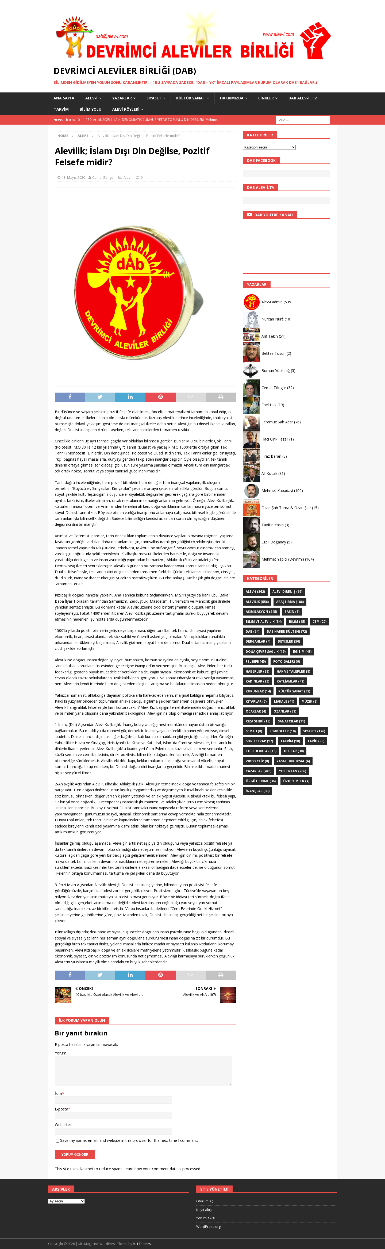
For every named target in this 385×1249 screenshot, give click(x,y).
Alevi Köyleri (126, 109)
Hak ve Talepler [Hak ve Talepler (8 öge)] (293, 671)
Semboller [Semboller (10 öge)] (283, 731)
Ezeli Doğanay (273, 542)
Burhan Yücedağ (275, 370)
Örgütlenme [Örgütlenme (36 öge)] (261, 781)
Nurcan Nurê (272, 319)
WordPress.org (208, 1226)
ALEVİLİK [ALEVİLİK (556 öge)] (257, 601)
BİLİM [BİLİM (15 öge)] (297, 621)
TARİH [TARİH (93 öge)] (315, 741)
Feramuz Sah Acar (277, 421)
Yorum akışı (205, 1218)
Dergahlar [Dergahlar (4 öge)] (258, 641)
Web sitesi (63, 1124)
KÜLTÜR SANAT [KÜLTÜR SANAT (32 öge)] (294, 691)
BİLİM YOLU (90, 109)
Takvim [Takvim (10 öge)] (290, 741)
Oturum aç (204, 1201)
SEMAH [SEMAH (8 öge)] (254, 731)
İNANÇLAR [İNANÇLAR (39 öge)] (258, 791)
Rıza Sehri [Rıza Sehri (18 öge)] (258, 721)
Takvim (61, 109)
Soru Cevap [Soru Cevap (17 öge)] (259, 741)
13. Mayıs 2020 (73, 177)
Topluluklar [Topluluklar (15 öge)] (261, 751)
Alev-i (91, 97)
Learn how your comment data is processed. (162, 1168)
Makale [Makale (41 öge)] (284, 701)
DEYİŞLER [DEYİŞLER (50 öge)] (289, 641)
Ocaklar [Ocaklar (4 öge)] (256, 711)
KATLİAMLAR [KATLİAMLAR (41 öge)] (290, 681)
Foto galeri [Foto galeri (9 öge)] (286, 661)
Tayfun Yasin (272, 524)
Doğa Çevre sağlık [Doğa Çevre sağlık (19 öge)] (266, 651)
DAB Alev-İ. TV (302, 97)
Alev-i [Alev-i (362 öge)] (255, 591)
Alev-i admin (272, 301)
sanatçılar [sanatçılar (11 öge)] (291, 721)
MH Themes (142, 1243)
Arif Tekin (269, 336)
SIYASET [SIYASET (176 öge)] (314, 731)
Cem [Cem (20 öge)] (319, 621)
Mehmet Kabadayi (277, 490)
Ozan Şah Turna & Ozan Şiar (286, 507)
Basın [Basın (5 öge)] (291, 611)
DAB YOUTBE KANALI (274, 214)
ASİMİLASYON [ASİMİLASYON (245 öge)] (261, 611)
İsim (58, 1093)
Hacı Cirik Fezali (274, 439)
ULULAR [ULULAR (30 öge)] (294, 751)
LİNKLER (266, 97)
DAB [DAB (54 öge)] (252, 631)
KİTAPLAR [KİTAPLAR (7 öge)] (256, 701)
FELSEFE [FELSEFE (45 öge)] (256, 661)
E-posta (61, 1109)
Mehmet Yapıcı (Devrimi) (282, 559)
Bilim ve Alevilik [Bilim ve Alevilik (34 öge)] (264, 621)
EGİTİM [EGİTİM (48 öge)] (302, 651)
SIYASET (154, 97)
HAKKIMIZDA (232, 97)
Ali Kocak (269, 473)
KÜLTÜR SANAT (190, 97)
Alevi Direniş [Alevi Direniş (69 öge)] (287, 591)
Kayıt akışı (204, 1209)
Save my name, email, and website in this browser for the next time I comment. (129, 1140)
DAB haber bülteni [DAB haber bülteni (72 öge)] (287, 631)
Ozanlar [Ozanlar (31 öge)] (285, 711)
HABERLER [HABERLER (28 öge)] (257, 671)
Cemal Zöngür (103, 177)
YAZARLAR (122, 97)
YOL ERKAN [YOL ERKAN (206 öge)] (292, 771)
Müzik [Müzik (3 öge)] (309, 701)
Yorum (60, 1053)
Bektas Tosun (273, 353)
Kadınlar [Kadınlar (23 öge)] (257, 681)
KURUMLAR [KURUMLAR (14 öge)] (258, 691)
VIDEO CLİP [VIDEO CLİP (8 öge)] (257, 761)
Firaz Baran (271, 456)
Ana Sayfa (63, 97)
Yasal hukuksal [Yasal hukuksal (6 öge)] (293, 761)
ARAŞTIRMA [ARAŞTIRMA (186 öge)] (290, 601)
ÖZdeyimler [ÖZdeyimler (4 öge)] (296, 781)
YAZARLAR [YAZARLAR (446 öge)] (258, 771)
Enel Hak (268, 404)
